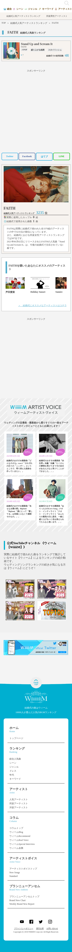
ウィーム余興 (16, 848)
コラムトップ (16, 828)
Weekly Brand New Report (21, 904)
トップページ (16, 738)
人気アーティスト (18, 799)
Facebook (27, 156)
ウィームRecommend (19, 836)
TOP (4, 23)
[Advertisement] (36, 110)
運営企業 (40, 928)
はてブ (44, 156)
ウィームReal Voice (19, 840)
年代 (11, 775)
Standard (13, 876)
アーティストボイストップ (23, 868)
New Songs (14, 872)
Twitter (9, 156)
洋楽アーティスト (18, 807)
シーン (12, 763)
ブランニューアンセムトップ (24, 896)
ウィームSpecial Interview (22, 844)
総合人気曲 (15, 759)
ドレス (12, 771)
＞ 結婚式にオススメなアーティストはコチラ (42, 305)
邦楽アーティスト (18, 803)
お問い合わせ (52, 928)
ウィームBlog (16, 832)
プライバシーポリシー (23, 928)
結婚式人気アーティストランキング (28, 23)
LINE (61, 156)
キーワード (15, 779)
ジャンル (14, 767)
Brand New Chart (17, 900)
